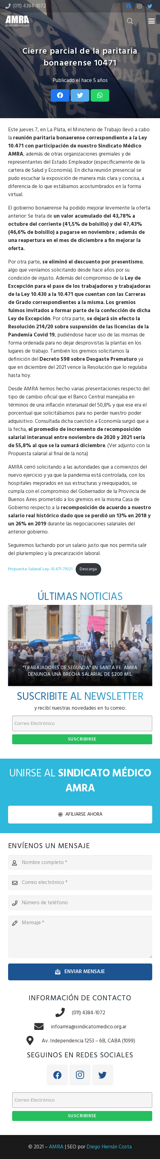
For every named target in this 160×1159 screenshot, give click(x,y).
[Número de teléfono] (80, 903)
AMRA (56, 1147)
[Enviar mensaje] (80, 971)
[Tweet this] (80, 95)
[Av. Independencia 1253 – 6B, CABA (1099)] (33, 1041)
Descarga (88, 569)
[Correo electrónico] (80, 882)
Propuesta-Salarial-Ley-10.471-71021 (40, 569)
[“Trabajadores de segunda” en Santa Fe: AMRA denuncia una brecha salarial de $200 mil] (80, 645)
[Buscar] (130, 21)
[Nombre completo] (80, 862)
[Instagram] (139, 6)
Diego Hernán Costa (109, 1147)
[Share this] (60, 95)
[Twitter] (150, 6)
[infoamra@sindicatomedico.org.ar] (42, 1027)
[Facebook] (129, 6)
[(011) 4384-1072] (63, 1013)
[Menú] (151, 21)
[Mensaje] (80, 937)
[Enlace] (17, 21)
